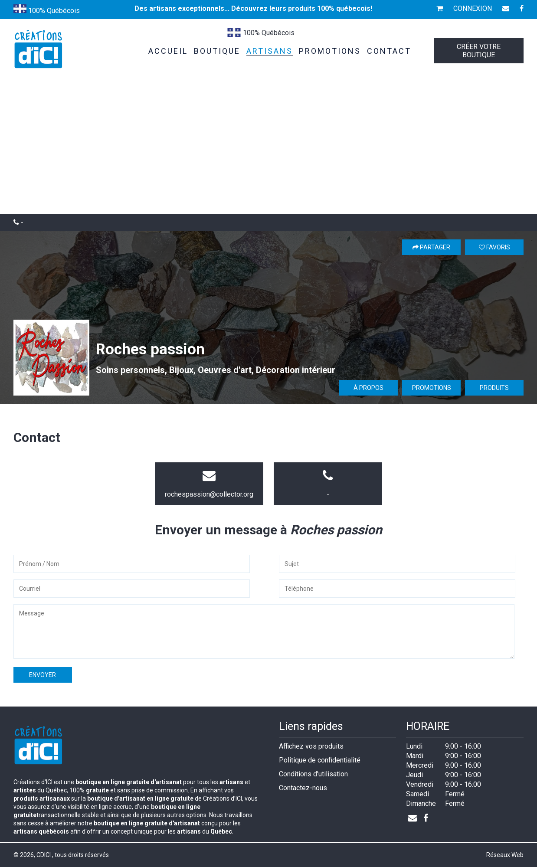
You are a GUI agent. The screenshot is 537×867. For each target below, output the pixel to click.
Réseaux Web (505, 854)
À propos (368, 387)
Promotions (431, 387)
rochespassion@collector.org (209, 494)
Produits (494, 387)
